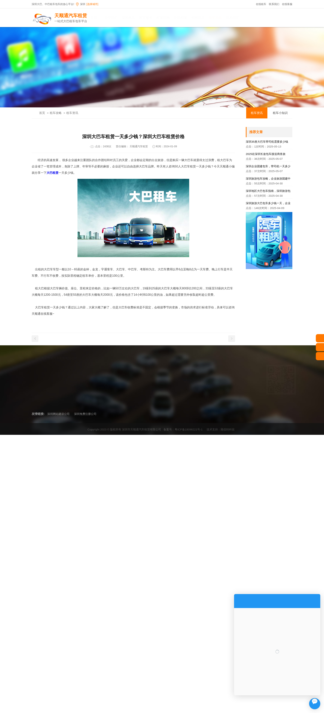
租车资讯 (72, 112)
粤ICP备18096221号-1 (189, 431)
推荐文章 (256, 132)
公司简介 (130, 367)
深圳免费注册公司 (85, 413)
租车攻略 (222, 18)
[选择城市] (92, 4)
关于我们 (118, 18)
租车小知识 (280, 112)
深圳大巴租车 (167, 367)
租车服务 (153, 18)
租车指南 (170, 18)
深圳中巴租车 (167, 373)
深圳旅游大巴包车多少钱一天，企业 (268, 203)
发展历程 (130, 378)
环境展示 (130, 384)
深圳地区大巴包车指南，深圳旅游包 (268, 190)
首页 (100, 18)
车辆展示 (135, 18)
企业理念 (130, 373)
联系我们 (274, 4)
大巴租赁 (52, 172)
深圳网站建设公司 (58, 413)
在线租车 (261, 4)
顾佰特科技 (228, 431)
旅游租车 (232, 401)
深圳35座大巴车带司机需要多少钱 (267, 141)
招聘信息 (205, 18)
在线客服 (287, 4)
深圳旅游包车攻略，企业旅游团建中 (268, 178)
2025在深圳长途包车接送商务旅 (265, 154)
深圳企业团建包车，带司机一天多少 (268, 166)
